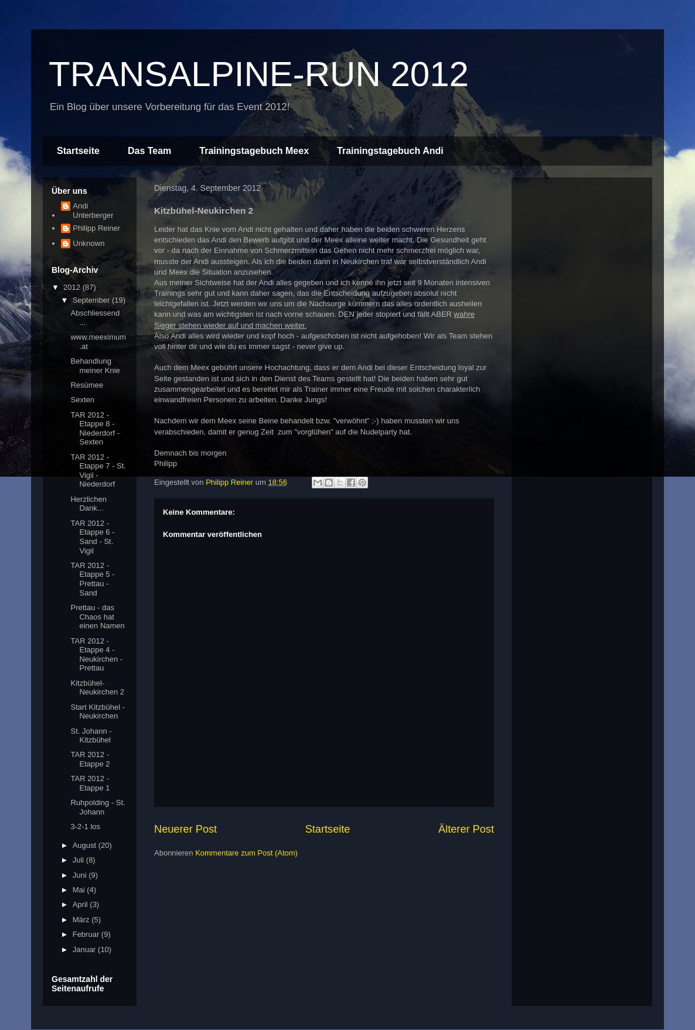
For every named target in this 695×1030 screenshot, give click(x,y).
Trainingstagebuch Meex (254, 151)
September (92, 300)
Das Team (149, 151)
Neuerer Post (185, 829)
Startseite (78, 151)
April (81, 904)
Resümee (86, 385)
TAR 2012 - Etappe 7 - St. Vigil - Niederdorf (98, 471)
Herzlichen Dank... (88, 504)
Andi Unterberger (93, 210)
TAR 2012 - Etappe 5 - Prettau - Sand (92, 579)
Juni (80, 875)
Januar (85, 949)
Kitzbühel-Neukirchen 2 (97, 688)
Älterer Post (466, 829)
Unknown (88, 243)
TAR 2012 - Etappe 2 (90, 759)
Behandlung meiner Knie (95, 366)
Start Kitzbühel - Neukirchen (97, 712)
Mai (80, 889)
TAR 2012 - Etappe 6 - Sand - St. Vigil (92, 537)
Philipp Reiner (96, 228)
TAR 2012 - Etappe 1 (90, 783)
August (85, 845)
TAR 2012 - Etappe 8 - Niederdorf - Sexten (95, 428)
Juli (79, 860)
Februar (87, 934)
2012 (73, 287)
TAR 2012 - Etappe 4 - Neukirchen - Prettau (96, 655)
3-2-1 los (85, 826)
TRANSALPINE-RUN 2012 (259, 74)
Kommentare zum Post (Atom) (246, 852)
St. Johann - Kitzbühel (90, 736)
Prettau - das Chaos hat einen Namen (97, 616)
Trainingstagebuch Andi (390, 151)
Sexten (82, 399)
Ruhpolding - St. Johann (97, 807)
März (82, 919)
